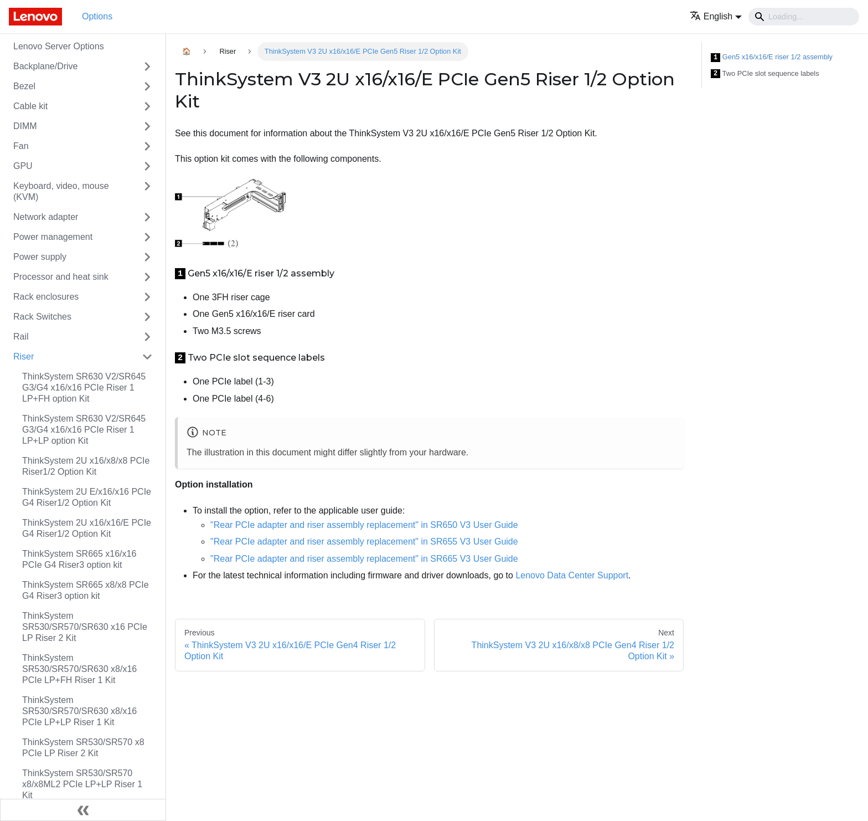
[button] (716, 16)
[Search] (803, 16)
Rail (21, 336)
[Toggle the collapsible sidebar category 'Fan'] (147, 146)
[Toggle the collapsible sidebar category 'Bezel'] (147, 86)
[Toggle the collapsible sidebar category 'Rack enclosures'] (147, 297)
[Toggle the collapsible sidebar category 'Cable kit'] (147, 106)
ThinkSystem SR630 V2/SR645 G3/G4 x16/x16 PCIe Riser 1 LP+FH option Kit (84, 387)
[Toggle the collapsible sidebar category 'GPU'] (147, 166)
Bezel (24, 86)
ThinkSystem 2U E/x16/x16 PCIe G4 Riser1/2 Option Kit (86, 497)
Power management (52, 237)
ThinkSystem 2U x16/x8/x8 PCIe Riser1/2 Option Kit (85, 466)
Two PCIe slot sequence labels (765, 74)
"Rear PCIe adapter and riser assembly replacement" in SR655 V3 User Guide (364, 541)
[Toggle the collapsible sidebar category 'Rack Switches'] (147, 317)
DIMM (25, 126)
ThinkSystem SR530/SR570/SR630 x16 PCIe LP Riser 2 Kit (84, 627)
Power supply (39, 256)
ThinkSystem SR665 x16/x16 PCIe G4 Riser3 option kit (79, 559)
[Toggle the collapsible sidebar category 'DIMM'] (147, 126)
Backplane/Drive (45, 66)
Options (97, 16)
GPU (23, 166)
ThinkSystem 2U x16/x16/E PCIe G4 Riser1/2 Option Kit (86, 528)
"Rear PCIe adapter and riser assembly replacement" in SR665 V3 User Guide (364, 558)
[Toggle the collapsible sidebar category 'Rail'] (147, 337)
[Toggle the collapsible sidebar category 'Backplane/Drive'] (147, 66)
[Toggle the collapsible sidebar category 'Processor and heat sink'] (147, 277)
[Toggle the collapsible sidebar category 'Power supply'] (147, 257)
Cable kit (30, 106)
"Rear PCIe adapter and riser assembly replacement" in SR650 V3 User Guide (364, 525)
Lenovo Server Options (58, 46)
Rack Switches (42, 316)
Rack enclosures (46, 296)
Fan (21, 146)
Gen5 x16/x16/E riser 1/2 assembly (772, 57)
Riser (23, 356)
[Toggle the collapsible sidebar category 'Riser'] (147, 357)
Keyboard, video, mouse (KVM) (61, 191)
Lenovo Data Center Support (571, 575)
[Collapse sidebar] (83, 810)
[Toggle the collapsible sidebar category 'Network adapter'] (147, 217)
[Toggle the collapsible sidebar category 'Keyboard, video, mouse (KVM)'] (147, 191)
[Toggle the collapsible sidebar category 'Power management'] (147, 237)
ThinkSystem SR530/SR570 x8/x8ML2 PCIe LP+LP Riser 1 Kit (82, 784)
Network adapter (45, 217)
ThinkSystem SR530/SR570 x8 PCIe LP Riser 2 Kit (83, 747)
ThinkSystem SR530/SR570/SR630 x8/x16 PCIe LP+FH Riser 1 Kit (79, 669)
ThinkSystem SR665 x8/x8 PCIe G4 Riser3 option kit (85, 590)
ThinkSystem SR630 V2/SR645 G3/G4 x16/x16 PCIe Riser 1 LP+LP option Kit (84, 429)
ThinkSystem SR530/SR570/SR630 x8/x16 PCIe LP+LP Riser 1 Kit (79, 711)
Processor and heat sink (60, 276)
